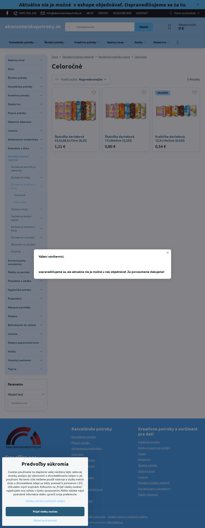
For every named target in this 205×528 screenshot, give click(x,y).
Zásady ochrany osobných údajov (45, 501)
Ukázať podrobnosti (45, 520)
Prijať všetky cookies (45, 511)
